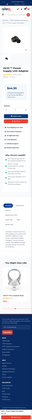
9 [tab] (16, 308)
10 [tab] (18, 308)
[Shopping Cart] (25, 9)
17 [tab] (30, 308)
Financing (5, 397)
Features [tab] (8, 210)
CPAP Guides (6, 388)
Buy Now (16, 121)
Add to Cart (16, 116)
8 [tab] (15, 308)
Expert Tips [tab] (8, 220)
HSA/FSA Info (6, 399)
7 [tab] (13, 308)
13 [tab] (23, 308)
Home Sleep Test (7, 385)
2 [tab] (4, 308)
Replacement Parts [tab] (11, 215)
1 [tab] (3, 308)
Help (23, 4)
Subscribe (7, 332)
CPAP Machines (7, 344)
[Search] (28, 14)
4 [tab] (8, 308)
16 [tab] (28, 308)
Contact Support (7, 377)
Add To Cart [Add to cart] (16, 417)
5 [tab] (10, 308)
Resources (17, 4)
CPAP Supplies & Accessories (19, 20)
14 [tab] (25, 308)
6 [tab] (11, 308)
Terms (4, 374)
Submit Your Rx (6, 363)
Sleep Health (6, 352)
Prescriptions (6, 355)
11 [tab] (20, 308)
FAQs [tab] (18, 220)
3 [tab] (6, 308)
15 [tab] (27, 308)
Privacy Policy (6, 394)
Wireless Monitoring (8, 349)
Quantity (7, 106)
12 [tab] (22, 308)
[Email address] (16, 327)
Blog (3, 391)
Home (5, 20)
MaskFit (4, 366)
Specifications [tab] (19, 205)
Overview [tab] (8, 205)
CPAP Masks (6, 341)
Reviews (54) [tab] (9, 224)
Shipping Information (8, 371)
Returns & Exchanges (8, 369)
